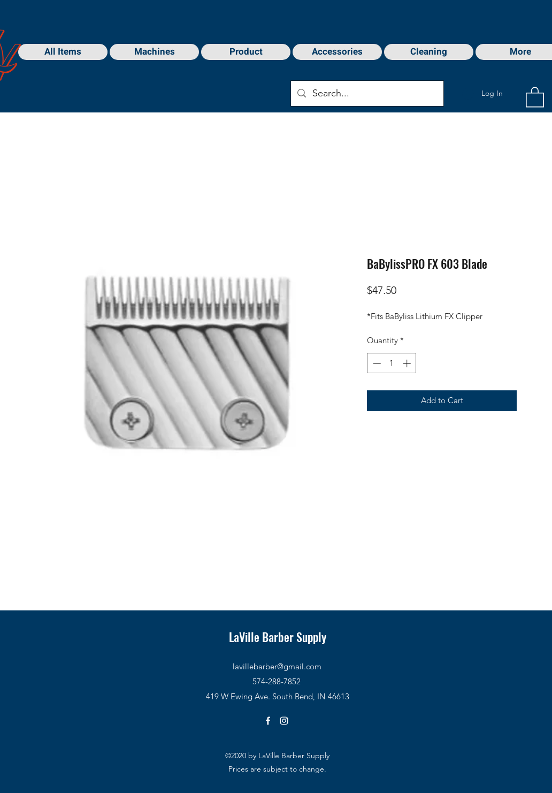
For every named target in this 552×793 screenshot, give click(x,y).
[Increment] (408, 363)
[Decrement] (376, 363)
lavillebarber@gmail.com (277, 666)
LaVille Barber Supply (277, 636)
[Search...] (366, 94)
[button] (535, 96)
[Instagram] (284, 720)
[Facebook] (268, 720)
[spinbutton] (392, 363)
